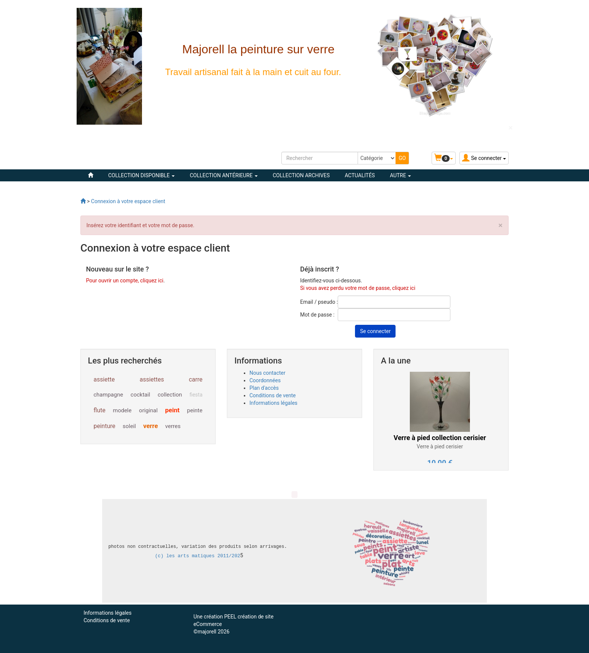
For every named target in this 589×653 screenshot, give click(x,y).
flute (100, 410)
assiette (104, 379)
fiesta (195, 395)
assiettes (152, 379)
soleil (129, 426)
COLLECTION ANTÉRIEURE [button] (224, 175)
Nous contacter (267, 373)
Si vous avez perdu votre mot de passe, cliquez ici (357, 288)
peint (172, 410)
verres (173, 426)
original (148, 410)
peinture (104, 426)
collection (170, 394)
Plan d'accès (264, 388)
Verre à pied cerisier (440, 446)
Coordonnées (265, 380)
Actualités (360, 175)
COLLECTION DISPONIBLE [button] (141, 175)
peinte (194, 410)
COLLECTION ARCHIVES (301, 175)
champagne (108, 394)
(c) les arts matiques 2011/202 (197, 556)
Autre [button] (400, 175)
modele (122, 410)
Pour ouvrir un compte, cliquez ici (124, 280)
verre (150, 426)
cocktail (140, 394)
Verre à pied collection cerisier (440, 438)
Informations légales (273, 403)
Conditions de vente (272, 395)
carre (195, 379)
